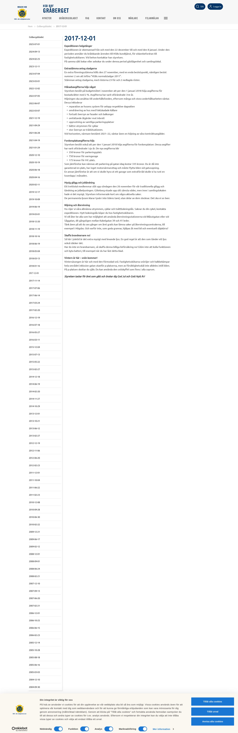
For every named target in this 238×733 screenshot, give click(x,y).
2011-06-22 (34, 487)
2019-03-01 (34, 214)
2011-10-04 (34, 480)
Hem (30, 26)
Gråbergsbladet (69, 18)
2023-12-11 (34, 66)
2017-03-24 (34, 302)
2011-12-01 (34, 472)
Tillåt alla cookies (212, 699)
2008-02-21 (34, 576)
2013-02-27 (34, 435)
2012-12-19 (34, 443)
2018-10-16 (34, 236)
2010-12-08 (34, 502)
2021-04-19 (34, 140)
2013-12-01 (34, 413)
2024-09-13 (34, 51)
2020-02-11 (34, 184)
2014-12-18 (34, 376)
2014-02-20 (34, 391)
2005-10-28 (34, 650)
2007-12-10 (34, 583)
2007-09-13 (34, 590)
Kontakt (102, 18)
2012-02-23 (34, 465)
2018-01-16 (34, 265)
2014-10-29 (34, 406)
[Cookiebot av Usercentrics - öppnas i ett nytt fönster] (19, 727)
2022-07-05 (34, 95)
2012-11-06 (34, 450)
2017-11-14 (34, 280)
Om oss (118, 18)
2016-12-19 (34, 317)
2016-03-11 (34, 339)
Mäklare (134, 18)
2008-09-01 (34, 561)
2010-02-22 (34, 524)
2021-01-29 (34, 147)
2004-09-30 (34, 687)
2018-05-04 (34, 251)
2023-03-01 (34, 81)
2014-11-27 (34, 398)
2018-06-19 (34, 243)
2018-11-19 (34, 228)
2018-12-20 (34, 221)
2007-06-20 (34, 598)
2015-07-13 (34, 354)
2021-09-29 (34, 125)
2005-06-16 (34, 664)
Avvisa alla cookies (212, 719)
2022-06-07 (34, 103)
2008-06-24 (34, 568)
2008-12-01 (34, 554)
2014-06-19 (34, 384)
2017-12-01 (34, 273)
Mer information (161, 727)
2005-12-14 (34, 642)
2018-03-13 (34, 258)
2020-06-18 (34, 169)
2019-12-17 (34, 192)
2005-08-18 (34, 657)
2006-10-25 (34, 620)
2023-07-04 (34, 73)
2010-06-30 (34, 517)
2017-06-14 (34, 295)
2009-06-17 (34, 539)
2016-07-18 (34, 325)
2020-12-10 (34, 155)
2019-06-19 (34, 206)
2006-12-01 (34, 613)
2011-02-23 (34, 494)
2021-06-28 (34, 132)
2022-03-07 (34, 110)
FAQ (88, 18)
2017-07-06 (34, 288)
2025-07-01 (34, 44)
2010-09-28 (34, 509)
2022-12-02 (34, 88)
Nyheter (48, 18)
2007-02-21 (34, 605)
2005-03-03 (34, 672)
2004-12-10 (34, 679)
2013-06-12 (34, 428)
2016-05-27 (34, 332)
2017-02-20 (34, 310)
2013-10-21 (34, 421)
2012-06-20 (34, 457)
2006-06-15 (34, 627)
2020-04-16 (34, 177)
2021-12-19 (34, 118)
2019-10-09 (34, 199)
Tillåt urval (212, 709)
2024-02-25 (34, 58)
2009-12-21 (34, 531)
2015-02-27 (34, 369)
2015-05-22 (34, 361)
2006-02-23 (34, 635)
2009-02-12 (34, 546)
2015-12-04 (34, 347)
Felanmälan (153, 18)
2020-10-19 (34, 162)
